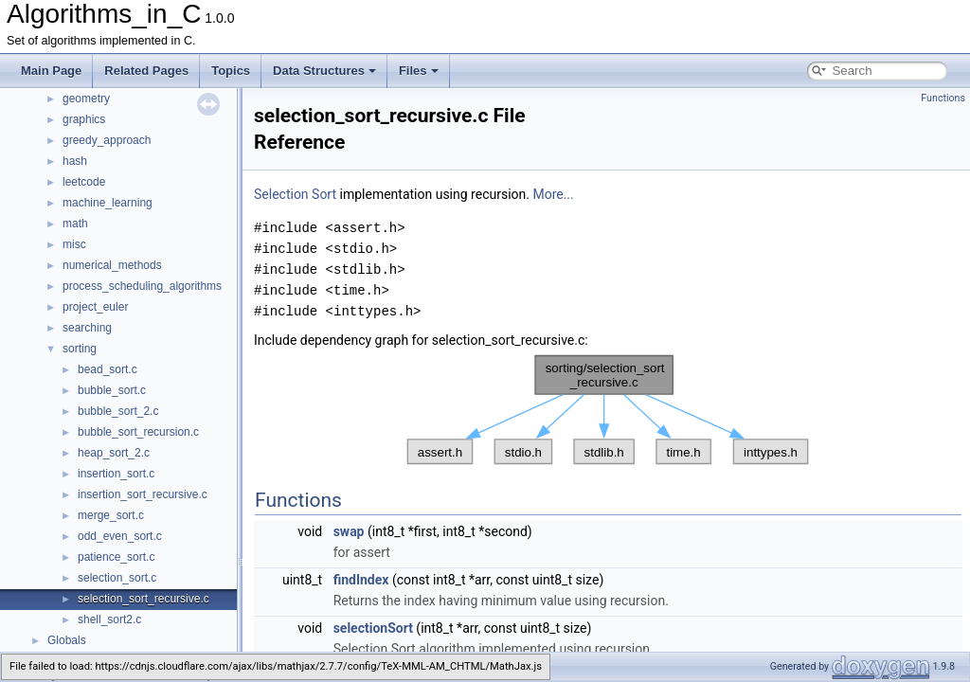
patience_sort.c (116, 557)
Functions (943, 98)
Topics (230, 70)
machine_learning (108, 202)
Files (419, 70)
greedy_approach (107, 140)
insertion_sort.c (116, 473)
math (75, 223)
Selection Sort (295, 194)
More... (552, 194)
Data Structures (324, 70)
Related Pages (146, 70)
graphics (84, 119)
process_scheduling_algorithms (142, 286)
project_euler (95, 307)
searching (87, 327)
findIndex (361, 579)
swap (349, 531)
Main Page (51, 70)
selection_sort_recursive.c (143, 598)
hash (75, 161)
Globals (66, 640)
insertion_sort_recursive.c (142, 494)
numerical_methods (112, 265)
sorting (80, 348)
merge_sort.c (111, 515)
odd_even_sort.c (120, 536)
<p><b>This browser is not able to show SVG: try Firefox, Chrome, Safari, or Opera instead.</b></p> (608, 410)
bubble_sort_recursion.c (138, 432)
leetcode (84, 181)
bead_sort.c (107, 369)
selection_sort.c (117, 577)
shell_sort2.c (109, 619)
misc (74, 244)
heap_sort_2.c (114, 452)
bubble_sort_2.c (118, 411)
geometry (86, 98)
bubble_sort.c (112, 390)
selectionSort (373, 628)
